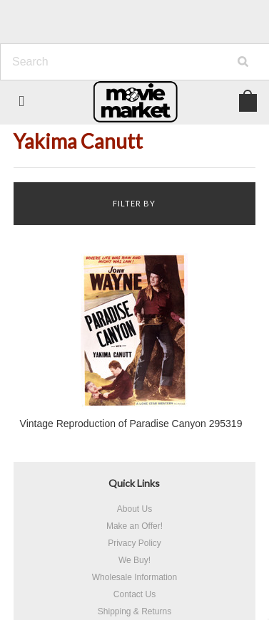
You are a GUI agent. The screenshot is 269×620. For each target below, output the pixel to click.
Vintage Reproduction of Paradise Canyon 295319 (131, 423)
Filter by (134, 203)
